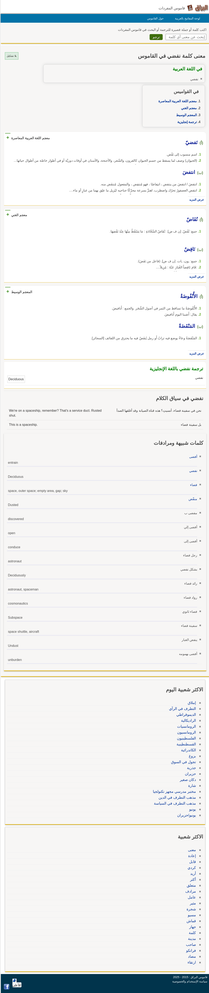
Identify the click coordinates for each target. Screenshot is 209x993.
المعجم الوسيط (186, 115)
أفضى (193, 456)
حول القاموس (155, 18)
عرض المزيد (196, 199)
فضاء (193, 485)
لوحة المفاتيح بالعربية (186, 18)
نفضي (193, 471)
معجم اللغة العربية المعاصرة (177, 101)
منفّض (192, 499)
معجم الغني (188, 108)
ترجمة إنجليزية (186, 122)
